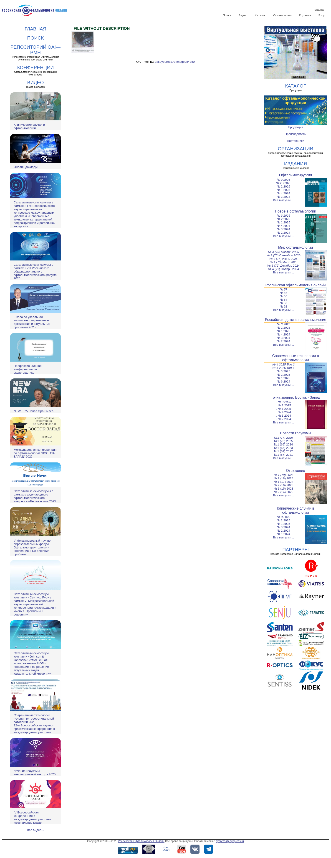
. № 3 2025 (283, 402)
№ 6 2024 (283, 381)
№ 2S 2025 (283, 183)
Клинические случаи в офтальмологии (29, 126)
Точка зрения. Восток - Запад (295, 397)
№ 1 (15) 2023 (283, 488)
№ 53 (283, 303)
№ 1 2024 (283, 534)
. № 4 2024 (283, 412)
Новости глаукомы (295, 433)
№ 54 (283, 299)
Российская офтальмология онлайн (295, 285)
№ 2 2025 (283, 186)
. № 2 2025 (283, 405)
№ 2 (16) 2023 (283, 485)
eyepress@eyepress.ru (230, 841)
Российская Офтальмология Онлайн (141, 841)
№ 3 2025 (283, 179)
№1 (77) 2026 (283, 437)
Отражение (295, 471)
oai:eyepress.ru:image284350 (175, 61)
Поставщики (295, 141)
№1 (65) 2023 (283, 448)
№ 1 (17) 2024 (283, 481)
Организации (282, 15)
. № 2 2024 (283, 419)
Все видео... (35, 830)
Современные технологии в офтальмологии (295, 358)
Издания (305, 15)
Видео (242, 15)
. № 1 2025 (283, 408)
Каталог (260, 15)
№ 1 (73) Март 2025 (283, 262)
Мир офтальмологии (295, 247)
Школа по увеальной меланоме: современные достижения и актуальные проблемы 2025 (32, 322)
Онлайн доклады (26, 167)
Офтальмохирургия (295, 175)
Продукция (295, 127)
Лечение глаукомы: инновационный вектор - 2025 (35, 772)
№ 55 (283, 296)
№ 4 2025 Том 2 (283, 364)
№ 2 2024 (283, 232)
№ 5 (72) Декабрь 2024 (283, 265)
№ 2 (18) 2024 (283, 478)
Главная (319, 9)
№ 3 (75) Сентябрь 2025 (283, 255)
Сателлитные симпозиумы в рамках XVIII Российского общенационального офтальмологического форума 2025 (35, 271)
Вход (321, 15)
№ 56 (283, 293)
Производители (295, 134)
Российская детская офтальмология (295, 320)
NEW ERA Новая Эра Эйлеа (33, 411)
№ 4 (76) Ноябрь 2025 (283, 252)
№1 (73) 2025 (283, 441)
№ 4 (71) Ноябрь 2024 (283, 269)
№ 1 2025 (283, 190)
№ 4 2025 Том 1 (283, 368)
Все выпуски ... (283, 200)
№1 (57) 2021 (283, 454)
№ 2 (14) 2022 (283, 492)
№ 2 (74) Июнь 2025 (283, 258)
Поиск (227, 15)
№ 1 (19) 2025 (283, 475)
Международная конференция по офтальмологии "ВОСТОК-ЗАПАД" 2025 (35, 453)
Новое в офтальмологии (295, 211)
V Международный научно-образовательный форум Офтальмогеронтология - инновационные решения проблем (33, 547)
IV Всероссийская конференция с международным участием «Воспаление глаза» (32, 817)
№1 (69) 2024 (283, 444)
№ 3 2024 (283, 196)
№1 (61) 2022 (283, 451)
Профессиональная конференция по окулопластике (27, 369)
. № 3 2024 (283, 415)
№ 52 (283, 306)
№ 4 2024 (283, 193)
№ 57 (283, 289)
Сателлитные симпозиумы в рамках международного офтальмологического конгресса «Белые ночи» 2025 (35, 496)
